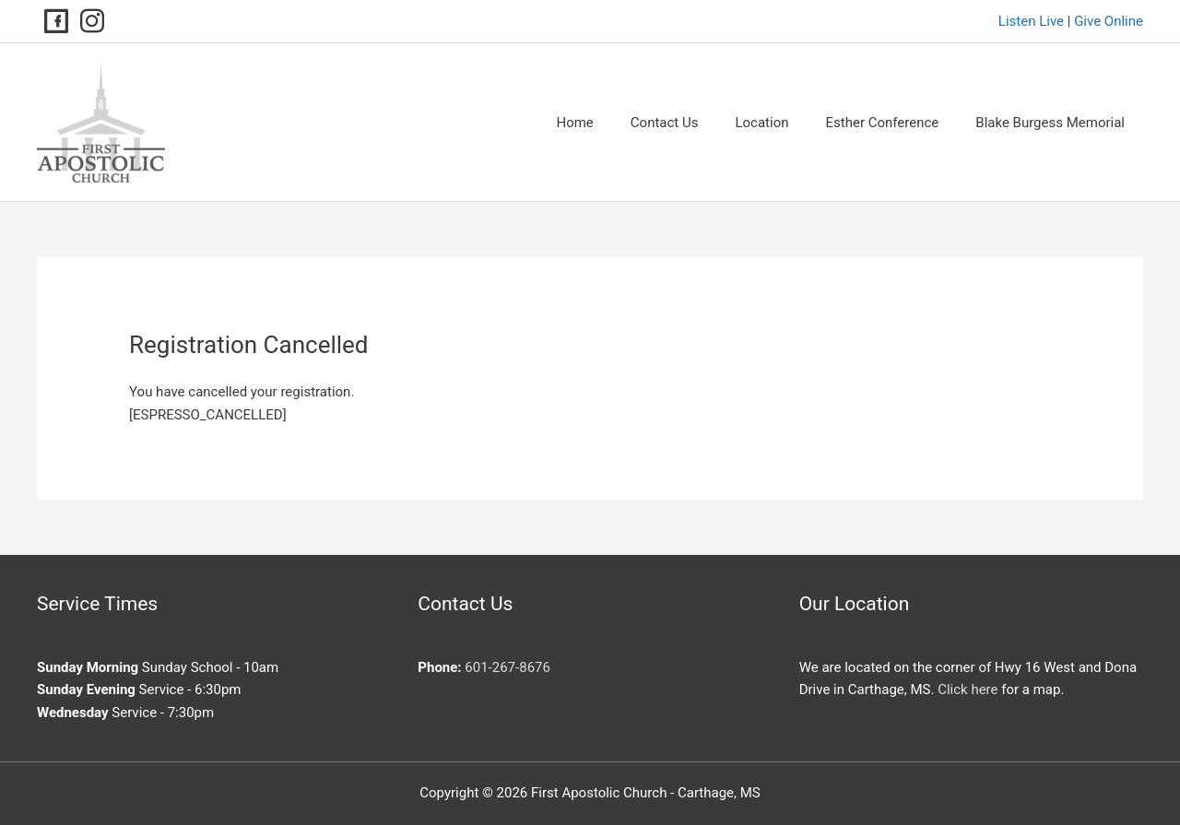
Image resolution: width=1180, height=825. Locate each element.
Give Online (1108, 21)
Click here (967, 689)
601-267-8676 (507, 667)
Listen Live (1031, 21)
